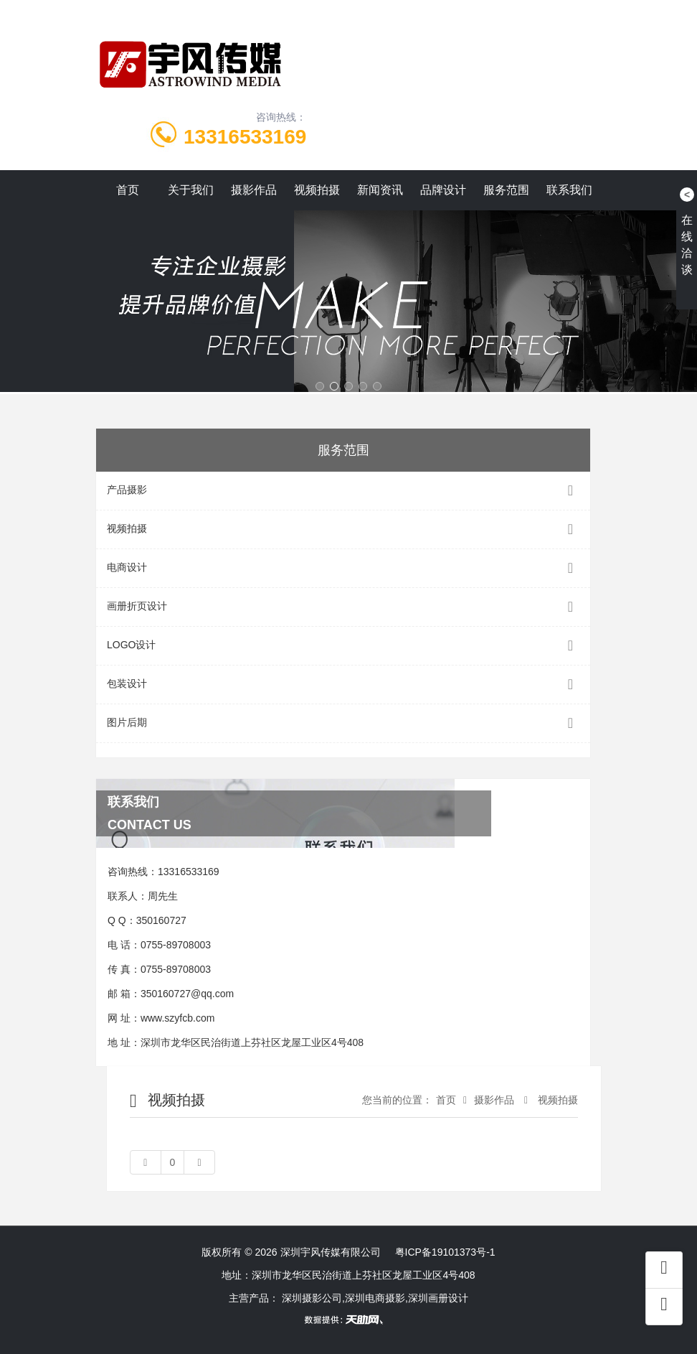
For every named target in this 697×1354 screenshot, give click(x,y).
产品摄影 (343, 490)
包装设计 (343, 684)
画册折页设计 (343, 607)
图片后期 (343, 723)
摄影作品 (254, 190)
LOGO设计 (343, 646)
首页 (127, 190)
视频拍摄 (317, 190)
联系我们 (569, 190)
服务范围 (506, 190)
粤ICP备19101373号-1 (445, 1252)
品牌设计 (443, 190)
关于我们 (191, 190)
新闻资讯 (380, 190)
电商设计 (343, 568)
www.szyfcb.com (177, 1018)
